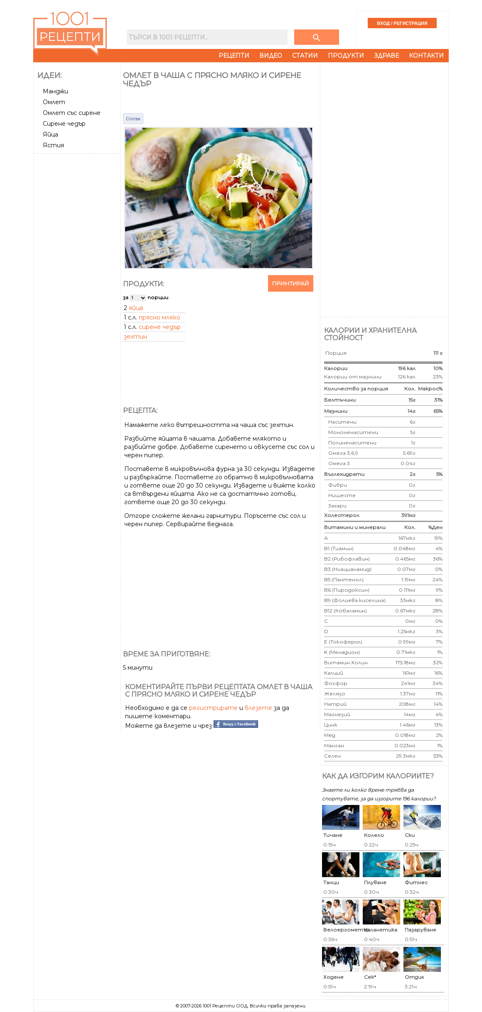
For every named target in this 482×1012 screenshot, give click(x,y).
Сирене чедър (64, 123)
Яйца (50, 134)
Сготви (133, 118)
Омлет (54, 102)
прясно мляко (159, 317)
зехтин (135, 336)
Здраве (386, 55)
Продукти (346, 55)
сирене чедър (160, 327)
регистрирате (213, 708)
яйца (136, 308)
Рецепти (234, 55)
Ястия (53, 145)
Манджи (55, 91)
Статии (305, 55)
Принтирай (290, 283)
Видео (270, 55)
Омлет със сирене (72, 113)
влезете (258, 708)
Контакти (426, 55)
